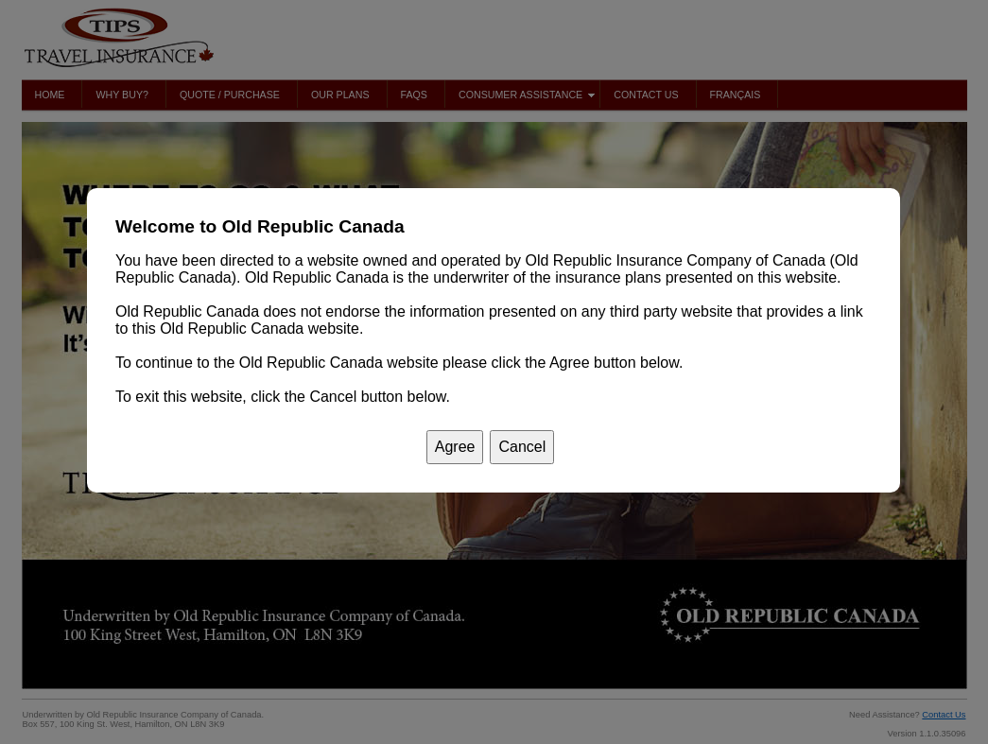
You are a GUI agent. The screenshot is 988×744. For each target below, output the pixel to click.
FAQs (414, 94)
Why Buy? (121, 94)
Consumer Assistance (528, 95)
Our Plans (340, 94)
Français (735, 94)
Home (50, 94)
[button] (422, 227)
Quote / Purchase (230, 94)
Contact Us (646, 94)
